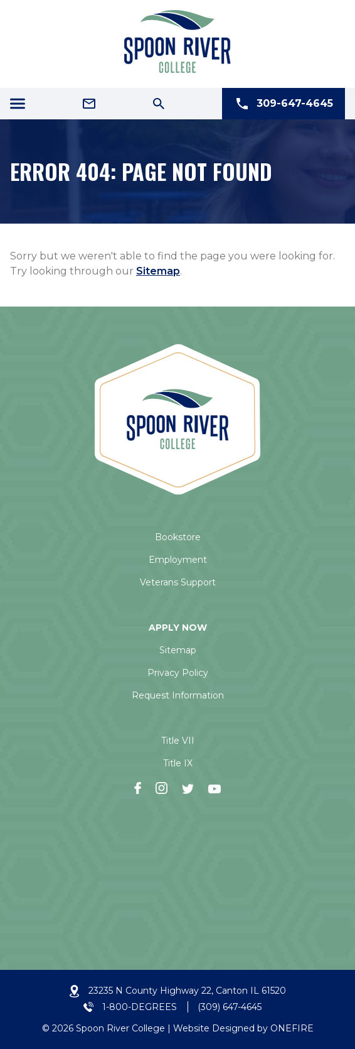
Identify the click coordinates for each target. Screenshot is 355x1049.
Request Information (178, 695)
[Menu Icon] (17, 103)
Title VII (177, 740)
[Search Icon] (158, 103)
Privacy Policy (177, 672)
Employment (178, 559)
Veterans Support (178, 582)
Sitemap (158, 271)
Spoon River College (120, 1028)
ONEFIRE (292, 1028)
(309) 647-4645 (230, 1007)
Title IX (178, 763)
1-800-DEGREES (139, 1007)
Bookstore (178, 537)
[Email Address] (89, 104)
